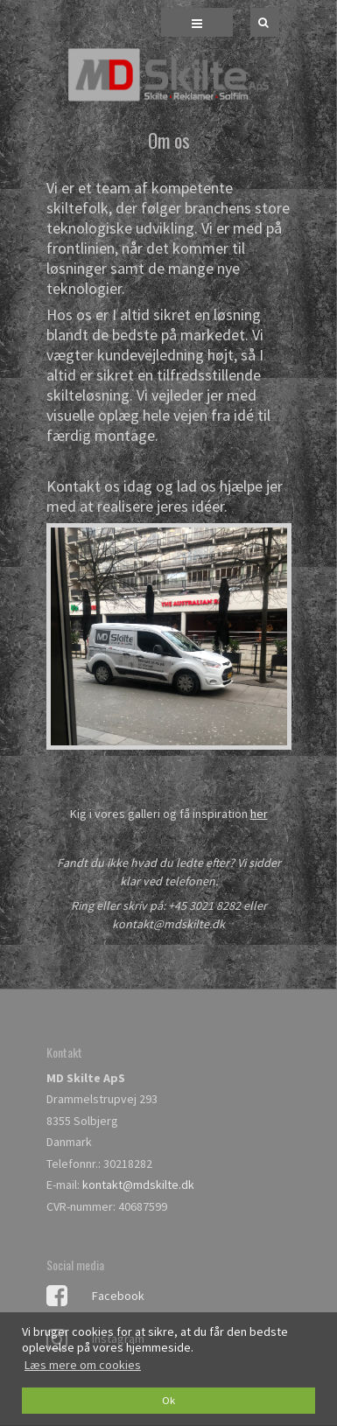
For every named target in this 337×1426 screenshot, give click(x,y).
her (259, 813)
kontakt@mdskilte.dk (138, 1184)
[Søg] (252, 22)
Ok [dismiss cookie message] (168, 1400)
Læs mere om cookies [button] (83, 1365)
